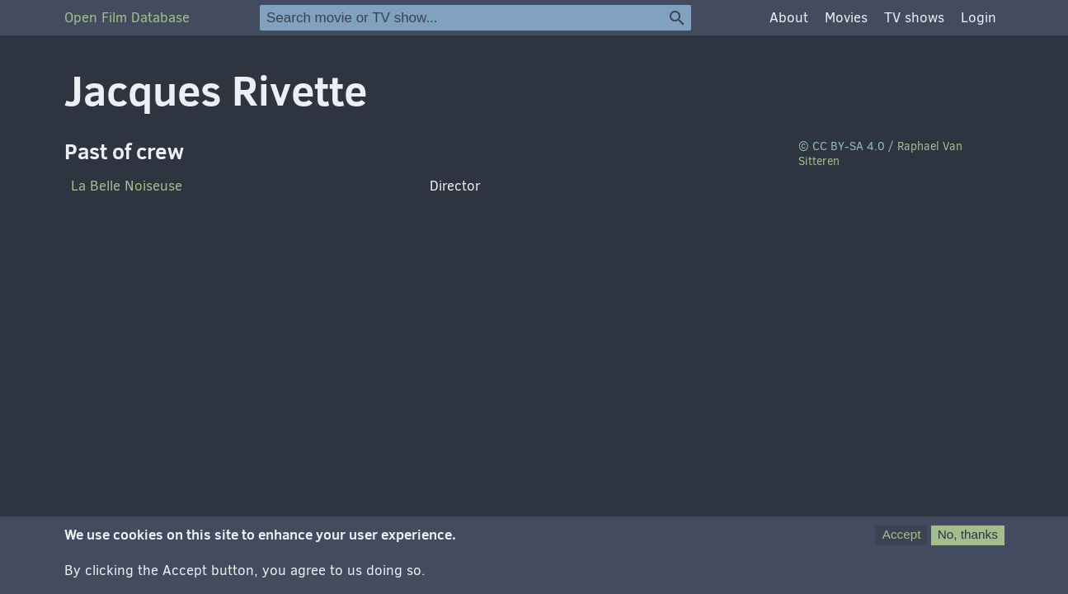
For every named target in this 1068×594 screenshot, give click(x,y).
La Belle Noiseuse (126, 186)
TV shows (914, 17)
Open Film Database (127, 17)
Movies (846, 17)
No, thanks (968, 534)
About (788, 17)
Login (978, 17)
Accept (901, 534)
